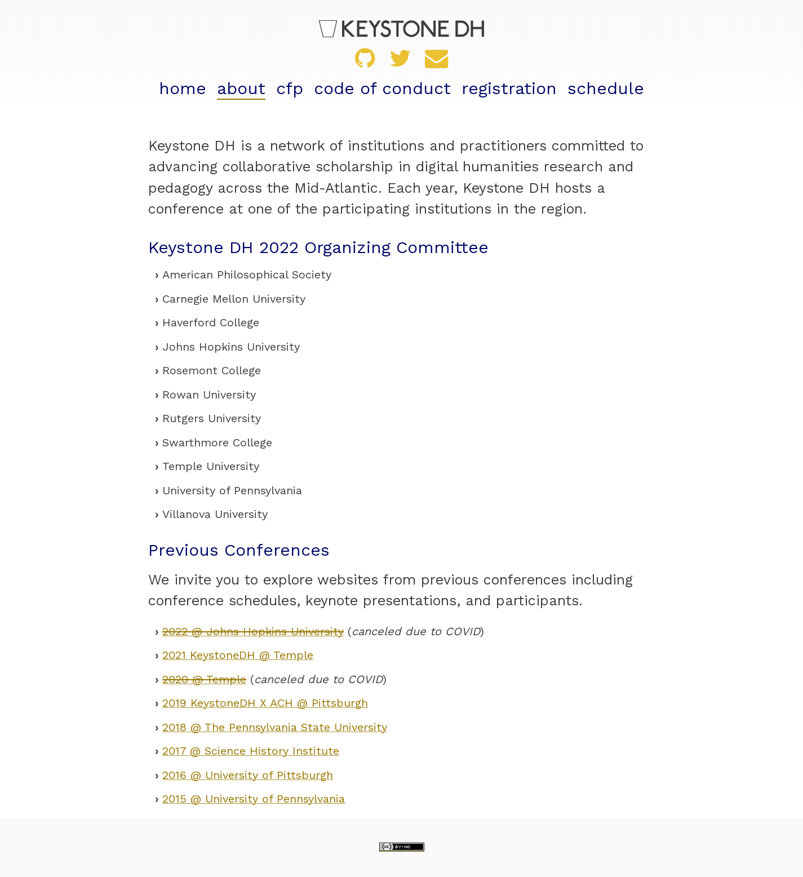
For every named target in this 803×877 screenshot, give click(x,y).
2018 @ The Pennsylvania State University (274, 727)
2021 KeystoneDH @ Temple (237, 655)
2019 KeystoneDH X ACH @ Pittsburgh (265, 703)
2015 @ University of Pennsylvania (253, 798)
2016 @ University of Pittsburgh (247, 775)
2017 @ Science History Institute (250, 751)
